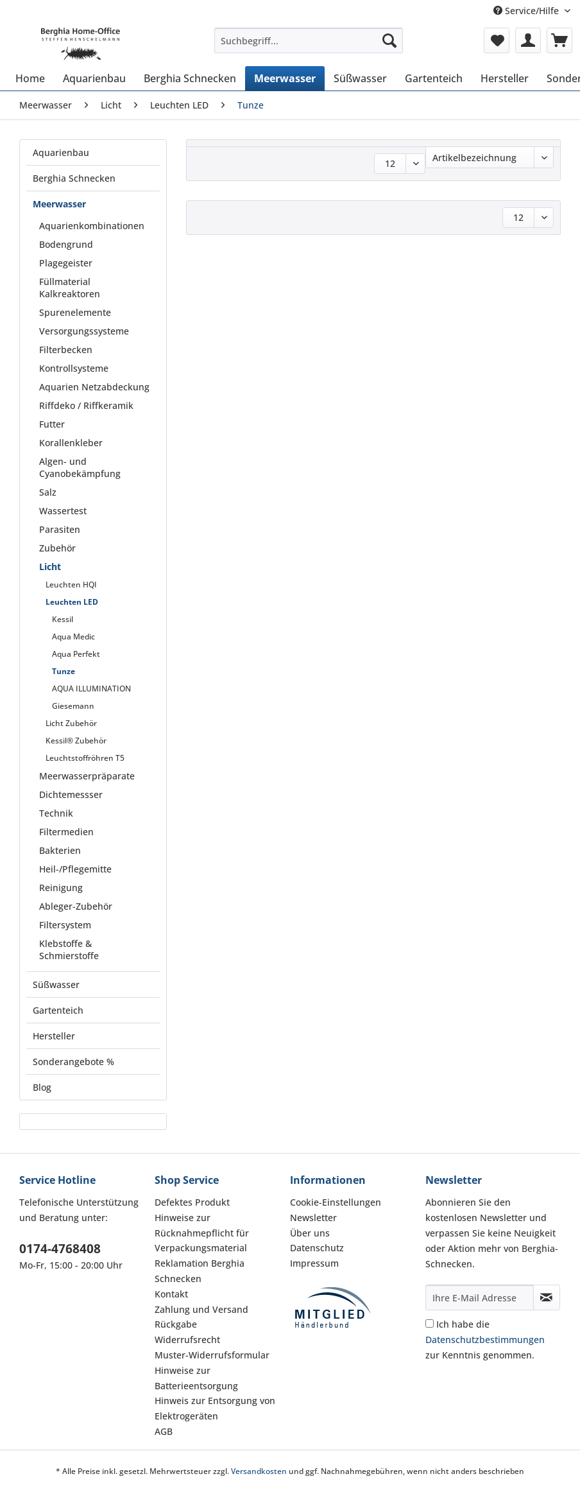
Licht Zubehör (71, 723)
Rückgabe (176, 1324)
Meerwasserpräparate (87, 776)
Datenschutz (317, 1248)
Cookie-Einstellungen (335, 1202)
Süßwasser (56, 984)
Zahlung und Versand (201, 1309)
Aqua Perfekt (76, 653)
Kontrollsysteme (73, 368)
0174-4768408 (60, 1248)
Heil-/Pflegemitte (75, 869)
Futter (52, 424)
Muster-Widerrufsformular (212, 1355)
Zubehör (57, 548)
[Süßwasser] (360, 78)
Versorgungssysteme (84, 331)
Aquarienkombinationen (91, 226)
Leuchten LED (72, 601)
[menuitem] (308, 46)
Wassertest (63, 511)
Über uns (310, 1233)
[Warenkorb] (559, 40)
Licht (50, 566)
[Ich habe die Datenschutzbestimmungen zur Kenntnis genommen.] (429, 1323)
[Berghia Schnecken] (190, 78)
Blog (42, 1087)
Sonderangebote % (73, 1061)
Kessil (62, 619)
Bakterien (60, 850)
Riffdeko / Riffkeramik (86, 405)
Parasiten (59, 529)
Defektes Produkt (192, 1202)
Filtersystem (65, 925)
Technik (56, 813)
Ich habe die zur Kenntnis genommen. (485, 1339)
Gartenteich (58, 1010)
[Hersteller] (505, 78)
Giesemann (73, 705)
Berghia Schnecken (74, 178)
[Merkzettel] (496, 40)
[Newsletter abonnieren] (546, 1297)
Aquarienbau (61, 152)
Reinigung (61, 887)
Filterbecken (65, 349)
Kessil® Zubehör (76, 740)
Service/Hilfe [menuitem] (527, 10)
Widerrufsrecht (187, 1339)
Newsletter (313, 1217)
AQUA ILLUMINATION (91, 688)
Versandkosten (259, 1471)
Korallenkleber (71, 443)
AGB (164, 1431)
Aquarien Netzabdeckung (94, 387)
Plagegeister (65, 263)
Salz (47, 492)
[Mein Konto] (528, 40)
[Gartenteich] (434, 78)
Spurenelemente (75, 312)
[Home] (30, 78)
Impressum (314, 1263)
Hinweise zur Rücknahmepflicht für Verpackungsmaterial (202, 1232)
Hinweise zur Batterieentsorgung (196, 1378)
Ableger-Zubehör (75, 906)
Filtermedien (66, 832)
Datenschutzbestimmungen (485, 1339)
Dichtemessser (71, 794)
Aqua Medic (73, 636)
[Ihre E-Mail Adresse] (479, 1297)
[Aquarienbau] (94, 78)
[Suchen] (389, 40)
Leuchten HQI (71, 584)
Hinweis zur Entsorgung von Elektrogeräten (215, 1408)
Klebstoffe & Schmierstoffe (69, 949)
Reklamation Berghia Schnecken (199, 1271)
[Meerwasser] (285, 78)
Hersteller (54, 1036)
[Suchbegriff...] (308, 40)
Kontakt (171, 1294)
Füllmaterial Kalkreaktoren (69, 287)
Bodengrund (66, 244)
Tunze (63, 671)
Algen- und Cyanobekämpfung (80, 467)
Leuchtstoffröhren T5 (85, 757)
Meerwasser (59, 204)
